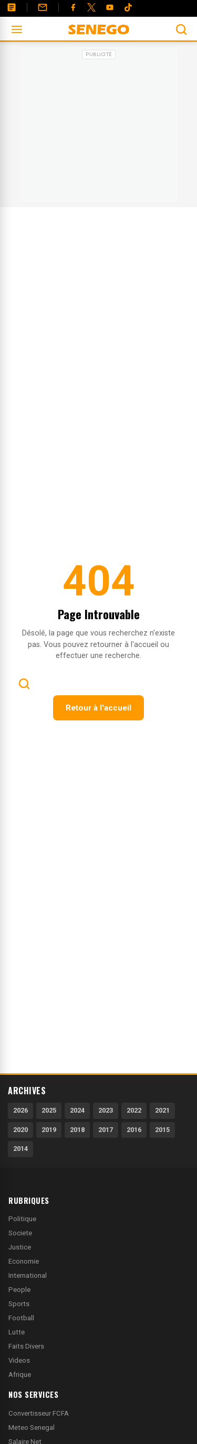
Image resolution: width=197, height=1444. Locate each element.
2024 (77, 1110)
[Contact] (42, 7)
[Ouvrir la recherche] (181, 29)
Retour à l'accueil (98, 708)
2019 (49, 1130)
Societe (20, 1233)
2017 (105, 1130)
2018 (77, 1130)
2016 (134, 1130)
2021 (162, 1110)
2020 (20, 1130)
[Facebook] (73, 7)
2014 (20, 1148)
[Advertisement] (99, 127)
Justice (19, 1247)
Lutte (16, 1332)
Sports (18, 1304)
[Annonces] (11, 7)
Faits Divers (26, 1346)
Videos (19, 1360)
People (19, 1290)
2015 (162, 1130)
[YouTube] (110, 7)
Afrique (19, 1374)
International (27, 1275)
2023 (105, 1110)
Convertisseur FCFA (38, 1413)
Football (21, 1318)
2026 (20, 1110)
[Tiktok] (128, 7)
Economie (23, 1261)
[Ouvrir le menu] (16, 29)
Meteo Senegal (31, 1427)
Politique (22, 1219)
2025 (49, 1110)
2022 (134, 1110)
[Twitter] (91, 7)
